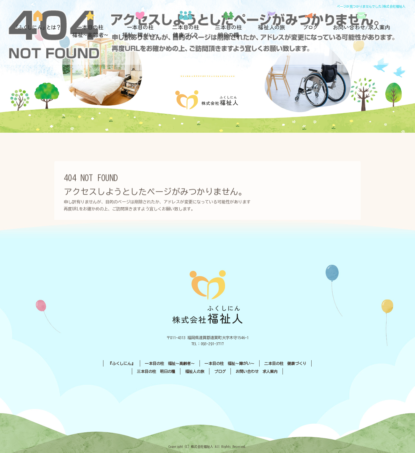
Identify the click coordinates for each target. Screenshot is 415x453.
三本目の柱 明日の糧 (230, 24)
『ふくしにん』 (40, 24)
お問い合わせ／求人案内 (362, 24)
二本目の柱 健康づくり (186, 24)
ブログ (310, 24)
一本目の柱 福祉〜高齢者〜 (90, 24)
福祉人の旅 (272, 24)
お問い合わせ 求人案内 (257, 371)
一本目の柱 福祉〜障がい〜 (140, 24)
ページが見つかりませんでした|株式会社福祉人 (371, 6)
